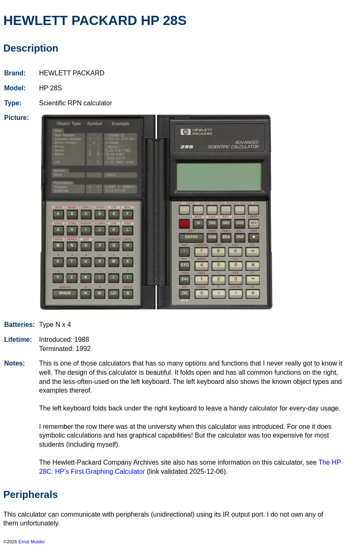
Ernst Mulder (31, 541)
